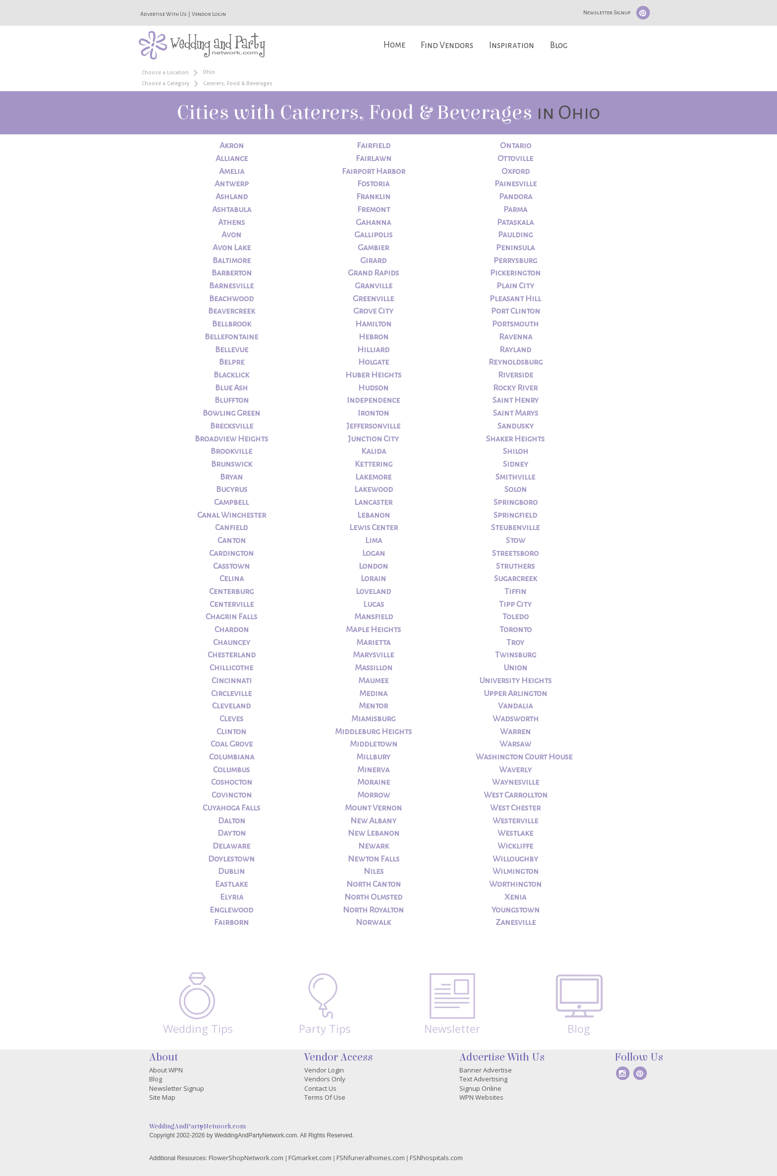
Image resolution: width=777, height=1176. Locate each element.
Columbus (231, 769)
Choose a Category (165, 83)
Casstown (231, 566)
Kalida (373, 451)
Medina (373, 693)
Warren (515, 731)
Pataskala (515, 222)
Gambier (373, 247)
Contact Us (320, 1088)
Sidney (515, 464)
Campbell (231, 502)
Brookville (231, 451)
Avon (231, 234)
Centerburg (231, 591)
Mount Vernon (373, 807)
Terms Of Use (324, 1097)
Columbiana (231, 756)
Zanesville (516, 922)
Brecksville (231, 426)
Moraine (373, 782)
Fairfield (373, 145)
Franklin (373, 196)
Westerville (515, 820)
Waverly (515, 769)
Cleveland (231, 705)
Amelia (231, 171)
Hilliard (373, 349)
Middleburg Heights (373, 731)
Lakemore (373, 477)
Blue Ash (231, 387)
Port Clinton (515, 311)
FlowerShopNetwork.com (246, 1157)
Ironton (373, 413)
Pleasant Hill (515, 298)
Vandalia (515, 705)
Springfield (515, 515)
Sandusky (516, 426)
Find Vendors (447, 45)
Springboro (516, 502)
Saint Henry (516, 400)
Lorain (373, 578)
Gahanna (373, 222)
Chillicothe (231, 667)
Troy (515, 642)
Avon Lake (232, 247)
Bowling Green (231, 413)
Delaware (231, 846)
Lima (373, 540)
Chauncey (231, 642)
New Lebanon (373, 833)
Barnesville (231, 285)
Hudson (373, 387)
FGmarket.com (310, 1157)
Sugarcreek (515, 578)
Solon (515, 489)
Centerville (232, 604)
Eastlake (231, 884)
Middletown (373, 744)
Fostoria (373, 183)
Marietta (373, 642)
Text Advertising (483, 1078)
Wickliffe (515, 846)
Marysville (373, 654)
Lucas (373, 604)
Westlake (515, 833)
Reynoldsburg (516, 362)
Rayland (515, 349)
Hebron (373, 336)
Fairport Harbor (373, 171)
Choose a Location (165, 72)
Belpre (231, 362)
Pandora (515, 196)
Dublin (231, 871)
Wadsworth (516, 718)
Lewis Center (373, 527)
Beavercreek (231, 311)
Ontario (515, 145)
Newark (373, 846)
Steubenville (515, 527)
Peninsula (515, 247)
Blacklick (231, 375)
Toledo (515, 616)
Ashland (232, 196)
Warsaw (515, 744)
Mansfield (373, 616)
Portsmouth (515, 324)
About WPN (166, 1070)
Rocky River (515, 387)
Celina (232, 578)
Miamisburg (373, 718)
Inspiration (511, 45)
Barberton (232, 272)
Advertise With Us (163, 14)
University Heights (515, 680)
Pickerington (515, 272)
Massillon (373, 667)
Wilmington (516, 871)
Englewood (231, 910)
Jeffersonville (373, 426)
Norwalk (373, 922)
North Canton (373, 884)
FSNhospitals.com (436, 1157)
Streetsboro (515, 553)
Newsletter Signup (606, 12)
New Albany (373, 820)
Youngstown (516, 910)
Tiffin (515, 591)
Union (515, 667)
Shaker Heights (515, 438)
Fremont (373, 209)
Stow (515, 540)
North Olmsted (373, 897)
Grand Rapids (373, 272)
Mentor (373, 705)
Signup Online (480, 1088)
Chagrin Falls (231, 616)
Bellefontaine (231, 336)
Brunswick (231, 464)
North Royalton (373, 910)
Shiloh (515, 451)
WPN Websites (481, 1097)
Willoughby (515, 859)
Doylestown (231, 859)
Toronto (516, 629)
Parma (515, 209)
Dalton (231, 820)
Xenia (515, 897)
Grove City (373, 311)
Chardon (232, 629)
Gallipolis (373, 234)
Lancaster (373, 502)
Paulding (515, 234)
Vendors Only (324, 1078)
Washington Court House (524, 756)
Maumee (373, 680)
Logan (373, 553)
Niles (374, 871)
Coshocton (231, 782)
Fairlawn (373, 158)
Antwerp (232, 183)
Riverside (515, 375)
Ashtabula (231, 209)
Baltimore (232, 260)
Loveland (373, 591)
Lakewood (373, 489)
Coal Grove (232, 744)
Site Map (162, 1097)
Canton (232, 540)
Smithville (515, 477)
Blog (558, 45)
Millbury (373, 756)
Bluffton (232, 400)
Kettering (373, 464)
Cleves (231, 718)
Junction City (373, 438)
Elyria (231, 897)
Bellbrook (231, 324)
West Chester (515, 807)
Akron (232, 145)
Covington (232, 795)
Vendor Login (209, 14)
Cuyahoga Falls (231, 807)
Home (394, 45)
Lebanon (373, 515)
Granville (373, 285)
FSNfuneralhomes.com (370, 1157)
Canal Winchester (231, 515)
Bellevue (231, 349)
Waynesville (515, 782)
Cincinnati (232, 680)
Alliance (232, 158)
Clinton (231, 731)
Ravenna (515, 336)
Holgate (373, 362)
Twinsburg (515, 654)
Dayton (232, 833)
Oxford (515, 171)
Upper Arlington (515, 693)
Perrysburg (515, 260)
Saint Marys (515, 413)
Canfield (231, 527)
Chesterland (232, 654)
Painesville (516, 183)
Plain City (515, 285)
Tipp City (515, 604)
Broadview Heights (231, 438)
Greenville (373, 298)
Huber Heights (373, 375)
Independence (373, 400)
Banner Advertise (485, 1070)
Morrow (373, 795)
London (373, 566)
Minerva (373, 769)
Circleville (231, 693)
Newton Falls (373, 859)
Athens (231, 222)
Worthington (515, 884)
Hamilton (373, 324)
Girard (373, 260)
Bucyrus (231, 489)
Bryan (231, 477)
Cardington (231, 553)
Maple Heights (373, 629)
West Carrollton (516, 795)
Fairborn (231, 922)
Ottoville (515, 158)
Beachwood (231, 298)
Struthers (515, 566)
